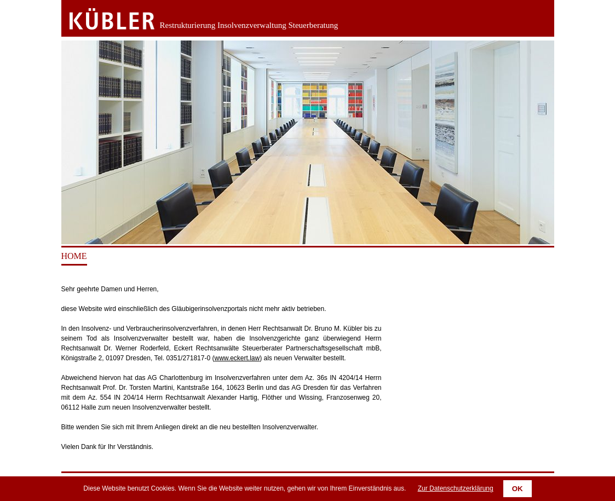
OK (517, 489)
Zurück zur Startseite (103, 19)
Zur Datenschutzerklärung (455, 488)
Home (74, 256)
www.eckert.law (237, 358)
